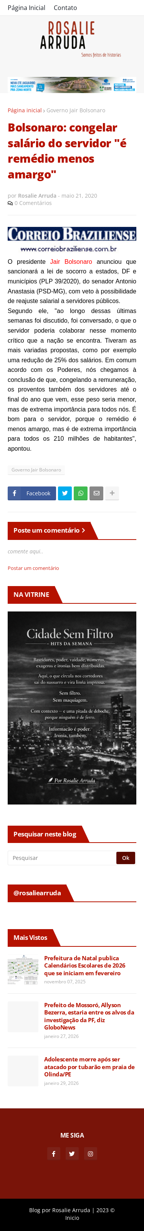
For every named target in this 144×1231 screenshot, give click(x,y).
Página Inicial (26, 7)
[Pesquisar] (62, 858)
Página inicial (25, 110)
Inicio (72, 1217)
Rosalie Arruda (71, 1210)
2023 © (105, 1210)
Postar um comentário (33, 568)
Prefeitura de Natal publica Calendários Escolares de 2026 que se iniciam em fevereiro (85, 965)
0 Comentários (33, 203)
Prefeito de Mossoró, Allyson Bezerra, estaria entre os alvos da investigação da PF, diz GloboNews (89, 1016)
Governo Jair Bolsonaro (75, 110)
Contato (65, 7)
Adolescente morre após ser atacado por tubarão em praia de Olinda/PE (89, 1067)
